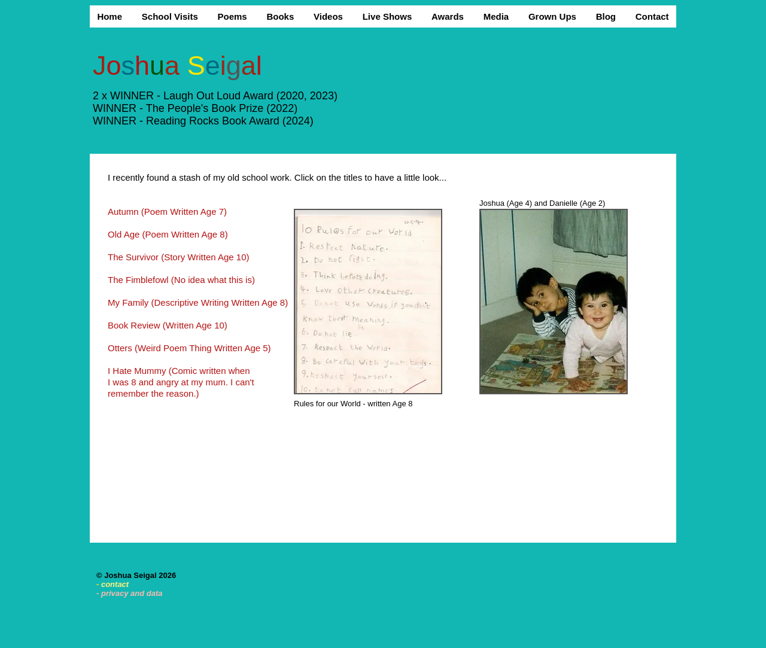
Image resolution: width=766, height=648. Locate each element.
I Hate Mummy (138, 371)
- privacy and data (129, 593)
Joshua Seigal (131, 575)
